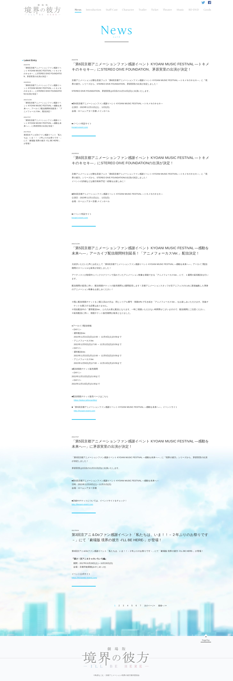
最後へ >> (162, 606)
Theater (167, 9)
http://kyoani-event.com (84, 411)
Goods (207, 9)
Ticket (154, 9)
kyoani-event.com (80, 127)
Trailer (143, 9)
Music (180, 9)
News (78, 9)
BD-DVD (193, 9)
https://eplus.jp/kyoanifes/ (85, 400)
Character (128, 9)
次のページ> (149, 606)
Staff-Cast (112, 9)
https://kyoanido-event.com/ (84, 577)
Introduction (93, 9)
